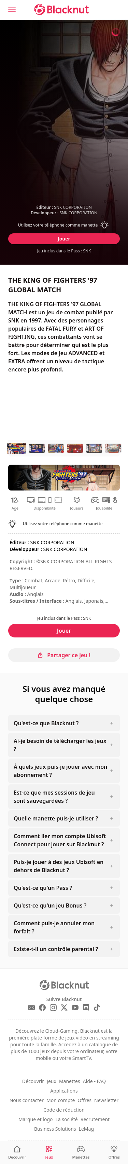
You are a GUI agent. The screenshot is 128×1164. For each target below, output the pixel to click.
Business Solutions (55, 1129)
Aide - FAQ (94, 1081)
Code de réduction (64, 1110)
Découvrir (33, 1081)
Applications (63, 1090)
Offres (84, 1100)
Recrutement (95, 1119)
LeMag (86, 1129)
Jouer (64, 238)
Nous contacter (27, 1100)
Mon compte (60, 1100)
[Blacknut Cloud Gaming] (61, 9)
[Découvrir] (17, 1152)
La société (67, 1119)
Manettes (69, 1081)
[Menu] (12, 9)
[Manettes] (80, 1152)
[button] (64, 225)
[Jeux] (49, 1152)
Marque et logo (35, 1119)
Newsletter (106, 1100)
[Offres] (114, 1152)
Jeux (51, 1081)
